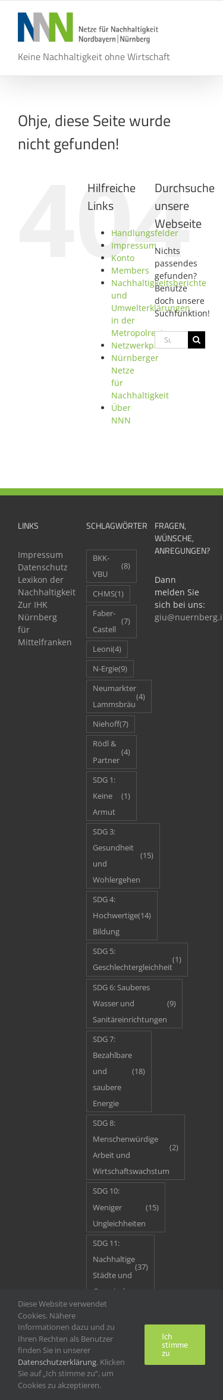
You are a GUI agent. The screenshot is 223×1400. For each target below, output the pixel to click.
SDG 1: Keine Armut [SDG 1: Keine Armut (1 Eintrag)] (111, 796)
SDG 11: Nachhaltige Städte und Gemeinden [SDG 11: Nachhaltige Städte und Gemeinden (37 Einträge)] (120, 1267)
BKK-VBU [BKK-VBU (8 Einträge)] (111, 566)
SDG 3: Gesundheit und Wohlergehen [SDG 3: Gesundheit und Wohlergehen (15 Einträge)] (123, 856)
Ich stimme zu (175, 1344)
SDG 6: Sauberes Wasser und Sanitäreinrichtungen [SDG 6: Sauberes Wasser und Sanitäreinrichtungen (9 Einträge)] (134, 1003)
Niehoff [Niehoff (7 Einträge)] (110, 724)
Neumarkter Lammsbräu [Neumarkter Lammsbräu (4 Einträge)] (119, 696)
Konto (122, 257)
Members (130, 270)
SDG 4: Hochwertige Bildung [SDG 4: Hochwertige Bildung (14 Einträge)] (122, 915)
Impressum (133, 245)
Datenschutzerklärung (57, 1362)
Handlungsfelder (144, 232)
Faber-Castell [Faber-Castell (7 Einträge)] (111, 621)
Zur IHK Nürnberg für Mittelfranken (43, 623)
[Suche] (196, 340)
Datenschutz (43, 567)
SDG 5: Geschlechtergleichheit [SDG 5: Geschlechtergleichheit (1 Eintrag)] (137, 959)
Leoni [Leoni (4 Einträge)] (107, 649)
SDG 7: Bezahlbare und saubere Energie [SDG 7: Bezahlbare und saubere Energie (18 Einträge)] (119, 1071)
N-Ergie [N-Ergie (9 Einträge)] (110, 669)
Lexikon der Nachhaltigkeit (43, 586)
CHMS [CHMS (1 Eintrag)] (108, 594)
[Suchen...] (171, 340)
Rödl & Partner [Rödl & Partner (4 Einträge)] (111, 752)
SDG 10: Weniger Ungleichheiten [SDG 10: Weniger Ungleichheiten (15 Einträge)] (126, 1207)
